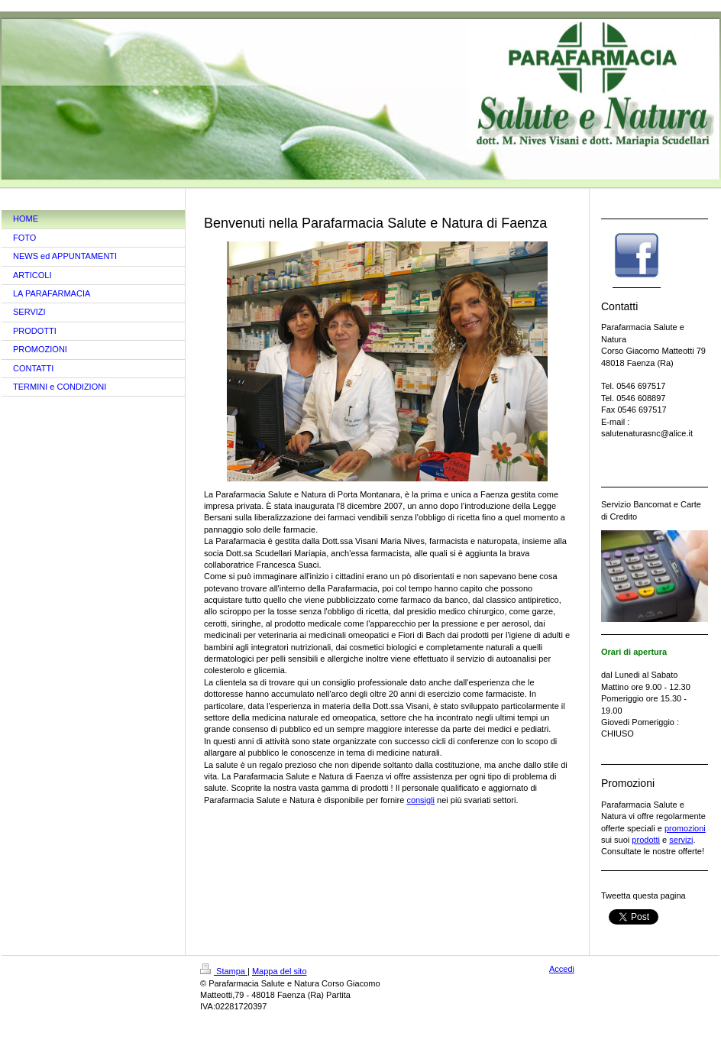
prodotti (646, 839)
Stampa (223, 971)
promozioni (685, 828)
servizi (681, 839)
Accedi (561, 968)
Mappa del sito (279, 971)
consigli (420, 800)
